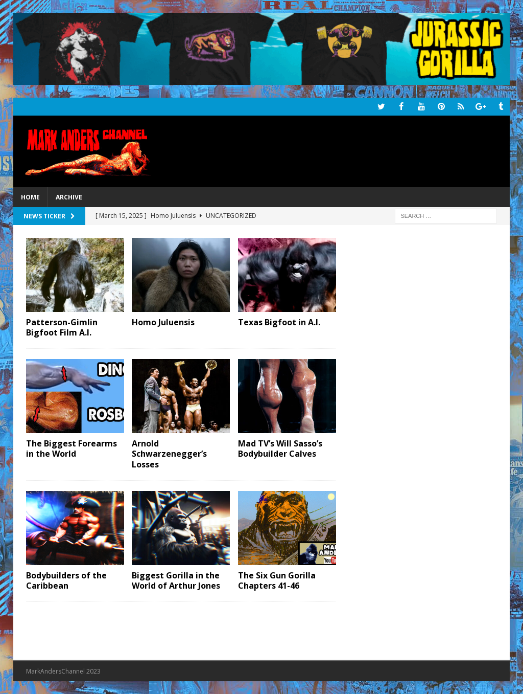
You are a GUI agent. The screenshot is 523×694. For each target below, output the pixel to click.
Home (30, 197)
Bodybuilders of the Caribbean (66, 580)
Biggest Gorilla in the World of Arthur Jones (176, 580)
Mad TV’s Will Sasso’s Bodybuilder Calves (280, 448)
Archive (69, 197)
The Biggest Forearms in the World (71, 448)
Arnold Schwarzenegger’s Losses (169, 453)
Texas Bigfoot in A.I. (279, 321)
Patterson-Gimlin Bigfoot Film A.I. (62, 327)
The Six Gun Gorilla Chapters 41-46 (277, 580)
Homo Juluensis (163, 321)
